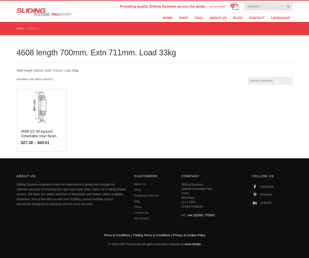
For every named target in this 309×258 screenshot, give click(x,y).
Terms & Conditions (117, 235)
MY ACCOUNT (218, 6)
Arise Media (193, 244)
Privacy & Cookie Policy (189, 235)
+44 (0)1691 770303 (201, 215)
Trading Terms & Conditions (151, 235)
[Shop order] (270, 81)
